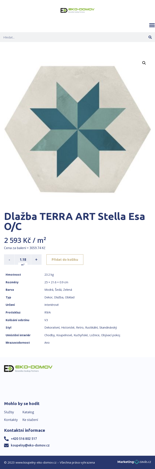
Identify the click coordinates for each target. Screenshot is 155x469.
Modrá (48, 290)
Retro (80, 327)
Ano (47, 342)
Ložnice (94, 335)
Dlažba (58, 297)
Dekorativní (52, 327)
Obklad (69, 297)
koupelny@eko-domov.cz (30, 445)
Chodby (49, 335)
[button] (152, 25)
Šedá (58, 290)
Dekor (48, 297)
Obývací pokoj (110, 335)
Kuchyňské (81, 335)
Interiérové (51, 305)
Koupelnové (64, 335)
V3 (46, 320)
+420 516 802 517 (24, 438)
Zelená (67, 290)
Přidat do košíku (65, 259)
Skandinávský (108, 327)
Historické (67, 327)
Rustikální (91, 327)
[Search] (150, 37)
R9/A (47, 312)
